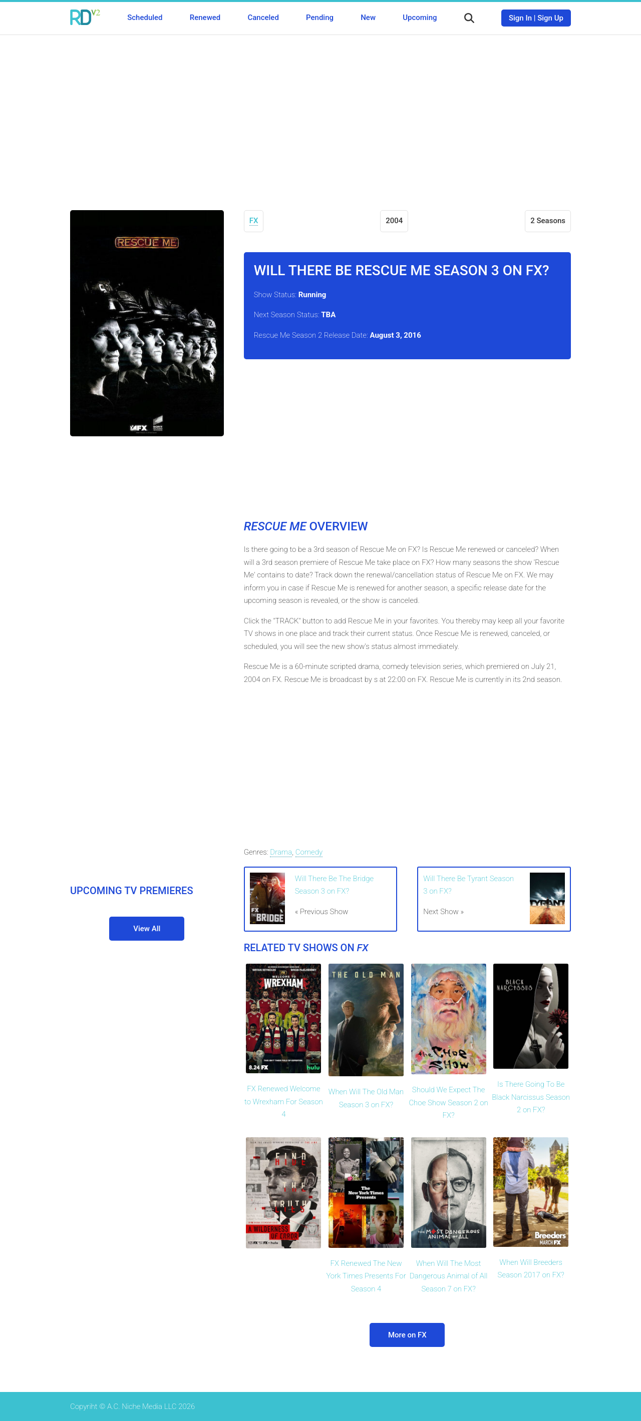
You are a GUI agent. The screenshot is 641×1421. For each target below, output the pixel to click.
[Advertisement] (320, 115)
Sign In (520, 18)
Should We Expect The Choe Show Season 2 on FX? (448, 1102)
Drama (281, 852)
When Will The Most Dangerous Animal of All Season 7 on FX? (448, 1276)
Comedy (309, 852)
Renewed (205, 17)
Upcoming (420, 17)
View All (146, 928)
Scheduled (144, 17)
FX (253, 220)
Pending (320, 17)
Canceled (262, 17)
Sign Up (550, 18)
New (368, 17)
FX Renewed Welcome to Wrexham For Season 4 (283, 1101)
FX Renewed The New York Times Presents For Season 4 (366, 1276)
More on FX (407, 1334)
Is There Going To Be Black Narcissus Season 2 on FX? (531, 1097)
